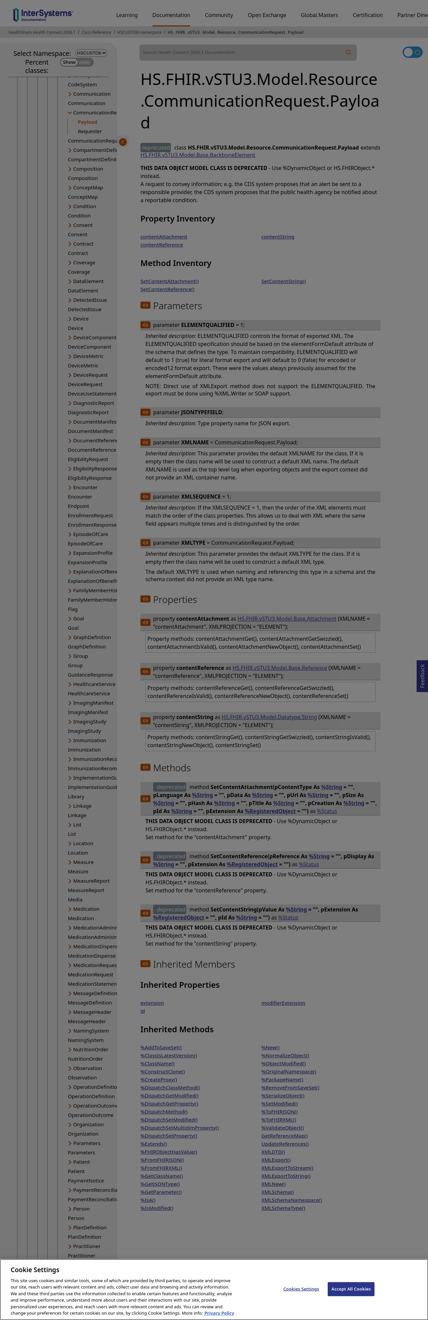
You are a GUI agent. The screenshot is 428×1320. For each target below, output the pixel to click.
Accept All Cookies (351, 1296)
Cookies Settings (301, 1296)
